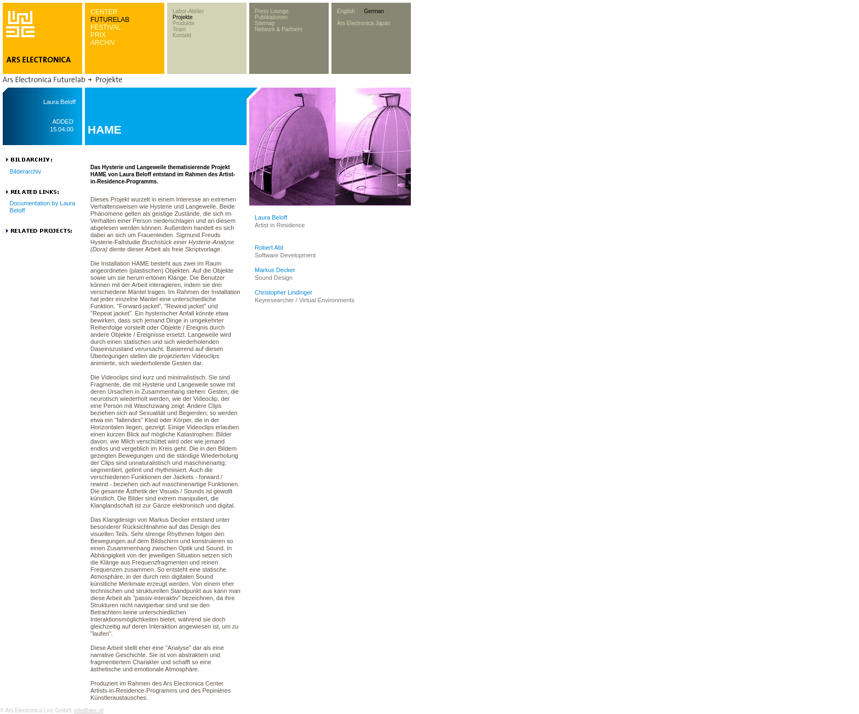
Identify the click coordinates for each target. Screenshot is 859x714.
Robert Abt (269, 247)
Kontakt (182, 35)
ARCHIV (102, 43)
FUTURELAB (109, 20)
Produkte (183, 23)
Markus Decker (275, 270)
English (346, 11)
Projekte (183, 17)
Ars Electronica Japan (363, 23)
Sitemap (265, 23)
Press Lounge (272, 11)
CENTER (103, 12)
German (373, 11)
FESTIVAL (105, 27)
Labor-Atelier (188, 11)
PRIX (98, 35)
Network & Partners (278, 29)
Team (179, 29)
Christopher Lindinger (283, 292)
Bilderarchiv (25, 171)
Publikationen (271, 17)
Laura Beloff (271, 217)
